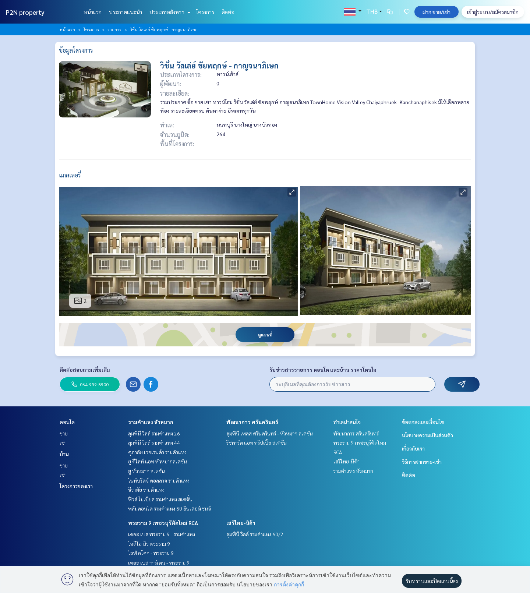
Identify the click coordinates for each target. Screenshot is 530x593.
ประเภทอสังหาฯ (169, 11)
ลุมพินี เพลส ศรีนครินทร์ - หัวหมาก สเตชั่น (269, 433)
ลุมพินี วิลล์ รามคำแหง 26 (154, 433)
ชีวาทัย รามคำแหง (146, 489)
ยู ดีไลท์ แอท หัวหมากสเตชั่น (157, 461)
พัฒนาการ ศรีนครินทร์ (252, 422)
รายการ (114, 29)
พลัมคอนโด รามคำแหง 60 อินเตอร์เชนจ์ (169, 508)
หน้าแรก (93, 11)
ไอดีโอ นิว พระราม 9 (149, 543)
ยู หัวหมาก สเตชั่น (146, 470)
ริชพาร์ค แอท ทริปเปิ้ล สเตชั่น (256, 442)
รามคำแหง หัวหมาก (150, 422)
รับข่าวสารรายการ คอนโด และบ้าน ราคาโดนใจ (323, 369)
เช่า (63, 442)
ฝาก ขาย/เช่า (437, 11)
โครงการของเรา (76, 486)
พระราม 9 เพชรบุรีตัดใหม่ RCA (163, 522)
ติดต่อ (228, 11)
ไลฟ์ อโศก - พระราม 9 (151, 553)
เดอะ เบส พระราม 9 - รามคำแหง (161, 534)
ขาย (64, 433)
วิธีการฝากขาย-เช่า (422, 461)
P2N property (25, 12)
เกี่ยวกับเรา (413, 448)
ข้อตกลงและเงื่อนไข (423, 422)
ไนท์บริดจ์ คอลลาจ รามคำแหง (159, 480)
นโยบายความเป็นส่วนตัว (427, 435)
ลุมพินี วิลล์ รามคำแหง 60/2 (254, 534)
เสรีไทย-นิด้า (240, 522)
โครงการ (205, 11)
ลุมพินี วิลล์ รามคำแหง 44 (154, 442)
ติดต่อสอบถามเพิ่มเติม (85, 369)
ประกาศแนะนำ (125, 11)
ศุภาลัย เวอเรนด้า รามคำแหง (157, 452)
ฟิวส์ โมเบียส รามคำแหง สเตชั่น (160, 499)
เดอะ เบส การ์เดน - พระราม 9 (159, 562)
